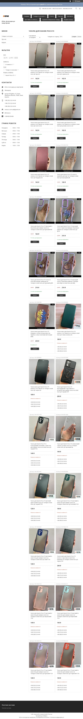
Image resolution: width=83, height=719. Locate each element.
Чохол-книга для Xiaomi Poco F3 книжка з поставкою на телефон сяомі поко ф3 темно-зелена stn (68, 333)
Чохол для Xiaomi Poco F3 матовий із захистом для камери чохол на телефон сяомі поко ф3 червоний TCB (68, 671)
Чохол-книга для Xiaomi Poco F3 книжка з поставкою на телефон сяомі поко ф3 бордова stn (42, 176)
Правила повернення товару (51, 19)
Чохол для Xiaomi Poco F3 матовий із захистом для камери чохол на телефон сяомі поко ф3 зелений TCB (68, 502)
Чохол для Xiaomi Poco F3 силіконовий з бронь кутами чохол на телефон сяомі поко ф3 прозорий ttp (68, 445)
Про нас (60, 16)
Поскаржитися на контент (42, 717)
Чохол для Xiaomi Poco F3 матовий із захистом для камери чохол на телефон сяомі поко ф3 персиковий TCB (41, 615)
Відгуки (4, 42)
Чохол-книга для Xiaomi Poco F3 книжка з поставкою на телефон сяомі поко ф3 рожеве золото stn (68, 124)
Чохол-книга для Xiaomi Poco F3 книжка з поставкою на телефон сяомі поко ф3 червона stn (68, 72)
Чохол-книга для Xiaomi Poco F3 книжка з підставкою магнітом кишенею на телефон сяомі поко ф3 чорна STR (67, 558)
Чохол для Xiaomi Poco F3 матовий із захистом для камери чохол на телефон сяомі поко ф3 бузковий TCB (42, 671)
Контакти (70, 16)
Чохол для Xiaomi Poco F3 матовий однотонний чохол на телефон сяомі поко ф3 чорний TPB (41, 502)
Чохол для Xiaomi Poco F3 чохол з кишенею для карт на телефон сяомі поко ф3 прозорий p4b (67, 176)
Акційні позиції (68, 19)
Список (79, 36)
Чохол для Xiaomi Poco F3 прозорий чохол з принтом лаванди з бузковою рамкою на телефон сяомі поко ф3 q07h (68, 228)
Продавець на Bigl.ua (41, 716)
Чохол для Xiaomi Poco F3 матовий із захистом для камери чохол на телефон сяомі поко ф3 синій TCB (41, 557)
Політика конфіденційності (57, 717)
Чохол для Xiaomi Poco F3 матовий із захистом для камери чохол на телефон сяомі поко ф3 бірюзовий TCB (68, 615)
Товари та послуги (38, 16)
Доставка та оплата (31, 19)
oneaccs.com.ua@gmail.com (12, 109)
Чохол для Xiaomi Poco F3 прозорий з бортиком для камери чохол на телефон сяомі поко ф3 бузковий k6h (41, 227)
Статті (52, 16)
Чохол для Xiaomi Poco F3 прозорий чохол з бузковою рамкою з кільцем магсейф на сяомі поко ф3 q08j (67, 281)
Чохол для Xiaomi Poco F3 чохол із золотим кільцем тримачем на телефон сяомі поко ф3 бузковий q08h (42, 281)
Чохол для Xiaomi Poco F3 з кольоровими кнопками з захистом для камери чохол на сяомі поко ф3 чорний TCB (41, 446)
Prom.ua (50, 714)
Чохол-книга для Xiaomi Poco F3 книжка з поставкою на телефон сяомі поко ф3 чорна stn (42, 388)
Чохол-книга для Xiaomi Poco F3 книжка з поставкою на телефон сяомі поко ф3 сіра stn (42, 72)
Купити (35, 86)
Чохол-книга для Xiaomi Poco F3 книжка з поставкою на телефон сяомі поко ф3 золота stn (42, 124)
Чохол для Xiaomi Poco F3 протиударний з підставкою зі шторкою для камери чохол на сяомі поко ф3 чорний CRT (67, 389)
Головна (26, 16)
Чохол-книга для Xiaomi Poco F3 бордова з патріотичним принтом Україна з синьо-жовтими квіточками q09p (41, 334)
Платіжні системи (6, 708)
